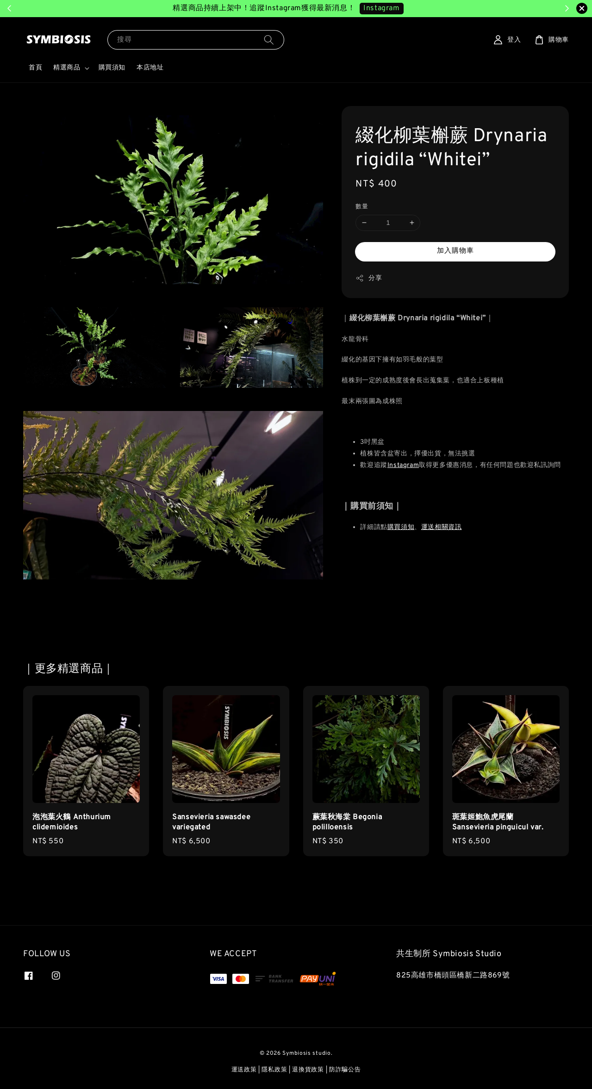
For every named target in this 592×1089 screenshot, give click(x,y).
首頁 (35, 68)
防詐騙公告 (345, 1070)
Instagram (403, 465)
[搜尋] (269, 40)
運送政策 (244, 1070)
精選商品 (66, 68)
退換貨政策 (308, 1070)
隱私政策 (274, 1070)
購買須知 (112, 68)
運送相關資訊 (441, 527)
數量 (361, 207)
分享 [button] (368, 278)
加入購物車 (455, 251)
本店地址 (150, 68)
